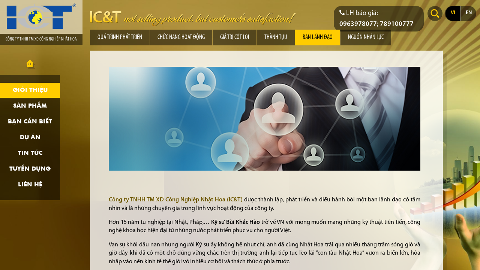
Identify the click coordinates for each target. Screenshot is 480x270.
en (469, 13)
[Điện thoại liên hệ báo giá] (379, 19)
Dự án (30, 138)
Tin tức (30, 153)
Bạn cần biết (30, 122)
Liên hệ (30, 185)
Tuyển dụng (30, 169)
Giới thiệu (30, 90)
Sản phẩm (30, 106)
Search (435, 13)
